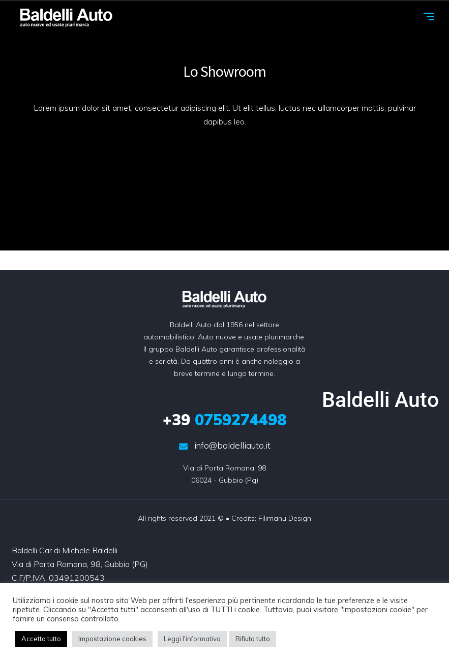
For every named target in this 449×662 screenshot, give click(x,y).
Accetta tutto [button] (41, 639)
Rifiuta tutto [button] (252, 639)
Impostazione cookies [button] (112, 639)
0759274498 (224, 419)
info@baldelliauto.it (225, 445)
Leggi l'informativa (192, 639)
